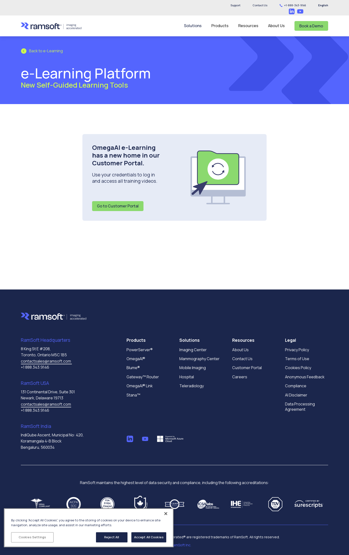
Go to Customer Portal (118, 206)
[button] (260, 5)
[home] (51, 25)
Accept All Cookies (149, 537)
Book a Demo (311, 26)
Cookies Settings (32, 537)
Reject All (111, 537)
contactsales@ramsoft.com (46, 361)
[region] (89, 527)
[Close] (165, 513)
